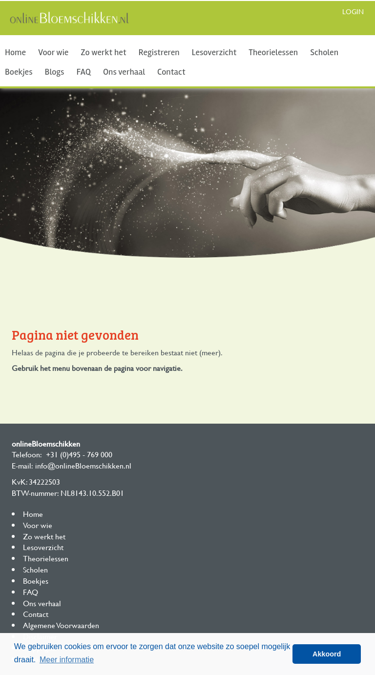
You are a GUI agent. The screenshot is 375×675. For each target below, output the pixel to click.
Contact (171, 71)
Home (15, 52)
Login (353, 11)
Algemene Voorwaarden (61, 625)
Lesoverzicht (214, 52)
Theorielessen (273, 52)
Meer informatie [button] (67, 659)
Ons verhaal (124, 71)
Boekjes (19, 71)
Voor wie (53, 52)
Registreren (159, 52)
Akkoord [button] (326, 654)
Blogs (54, 71)
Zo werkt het (103, 52)
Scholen (324, 52)
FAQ (83, 71)
